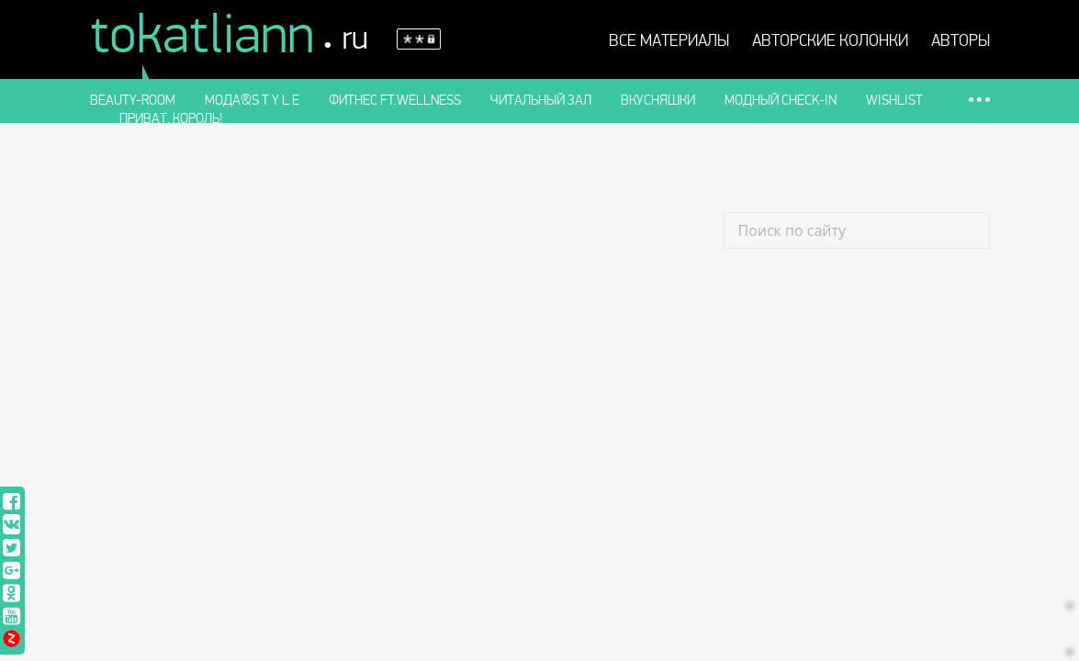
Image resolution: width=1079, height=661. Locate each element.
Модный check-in (781, 100)
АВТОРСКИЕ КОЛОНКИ (830, 41)
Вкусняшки (658, 100)
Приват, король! (170, 118)
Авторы (960, 41)
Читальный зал (540, 100)
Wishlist (894, 100)
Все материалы (669, 41)
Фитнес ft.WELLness (395, 100)
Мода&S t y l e (252, 100)
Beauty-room (132, 100)
